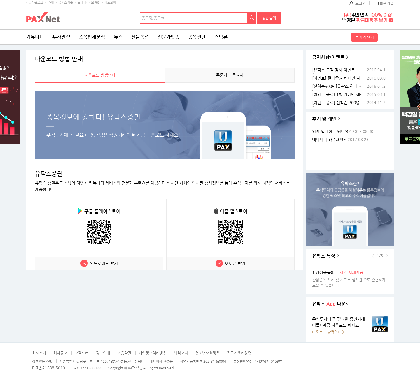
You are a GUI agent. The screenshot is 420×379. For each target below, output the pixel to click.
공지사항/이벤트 (328, 57)
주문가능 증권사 (230, 75)
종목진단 (197, 37)
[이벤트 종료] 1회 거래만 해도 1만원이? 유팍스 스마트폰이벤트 (339, 94)
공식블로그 (36, 2)
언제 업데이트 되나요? (331, 131)
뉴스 (118, 37)
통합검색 (269, 17)
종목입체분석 (92, 37)
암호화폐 (110, 2)
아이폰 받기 (235, 263)
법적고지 (181, 353)
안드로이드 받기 (104, 263)
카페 (51, 2)
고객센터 (82, 353)
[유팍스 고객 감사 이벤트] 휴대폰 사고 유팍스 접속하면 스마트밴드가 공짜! (339, 70)
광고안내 (103, 353)
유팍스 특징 (323, 255)
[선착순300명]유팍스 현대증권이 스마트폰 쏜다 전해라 (339, 86)
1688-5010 (55, 368)
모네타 (82, 2)
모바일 (95, 2)
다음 (387, 256)
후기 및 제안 (324, 118)
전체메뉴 (386, 37)
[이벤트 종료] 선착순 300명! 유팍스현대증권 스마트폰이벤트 (339, 103)
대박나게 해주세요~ (329, 140)
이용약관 (124, 353)
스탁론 (221, 37)
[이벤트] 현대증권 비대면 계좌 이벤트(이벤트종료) (339, 78)
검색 (252, 17)
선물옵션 (140, 37)
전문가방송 (168, 37)
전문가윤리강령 (239, 353)
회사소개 (39, 353)
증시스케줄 (65, 2)
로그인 (360, 3)
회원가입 (387, 3)
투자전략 (61, 37)
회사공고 (60, 353)
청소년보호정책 (207, 353)
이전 (373, 256)
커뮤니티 (35, 37)
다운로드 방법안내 (100, 75)
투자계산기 (364, 37)
